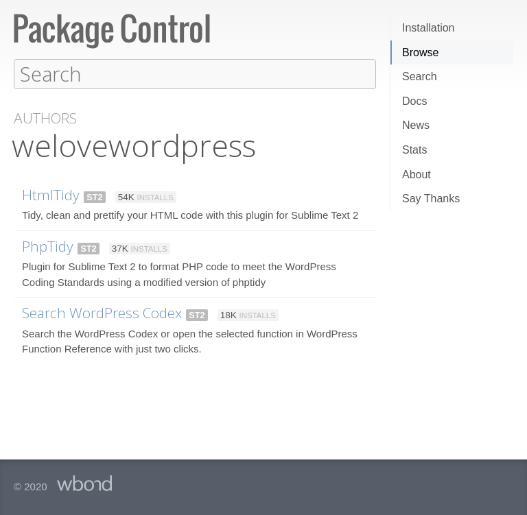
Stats (414, 150)
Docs (414, 101)
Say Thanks (431, 198)
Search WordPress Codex (102, 312)
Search (419, 76)
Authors (45, 117)
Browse (420, 52)
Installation (428, 28)
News (416, 125)
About (416, 174)
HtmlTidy (51, 194)
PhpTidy (47, 245)
